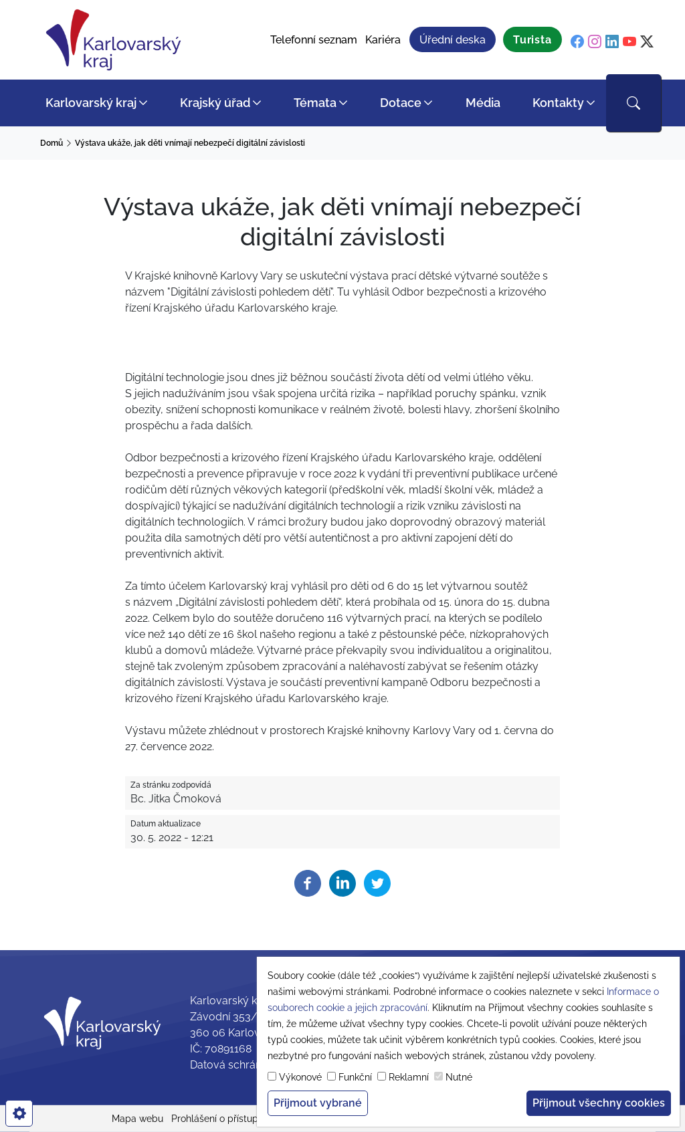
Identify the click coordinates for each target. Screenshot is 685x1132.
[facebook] (577, 41)
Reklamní (409, 1077)
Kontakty (558, 103)
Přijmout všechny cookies (598, 1103)
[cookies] (19, 1113)
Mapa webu (137, 1118)
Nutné (459, 1077)
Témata (315, 103)
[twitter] (647, 41)
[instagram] (594, 41)
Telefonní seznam (313, 39)
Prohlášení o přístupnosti (225, 1118)
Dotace (400, 103)
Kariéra (383, 39)
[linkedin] (612, 41)
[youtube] (629, 41)
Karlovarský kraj (90, 103)
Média (483, 103)
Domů (51, 143)
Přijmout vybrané (318, 1103)
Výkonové (300, 1077)
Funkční (355, 1077)
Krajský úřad (215, 103)
